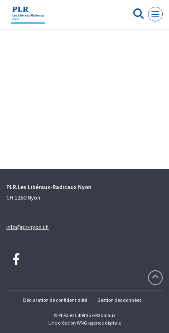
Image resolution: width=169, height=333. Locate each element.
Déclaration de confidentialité (55, 300)
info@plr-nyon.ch (27, 227)
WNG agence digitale (99, 323)
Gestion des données (119, 300)
